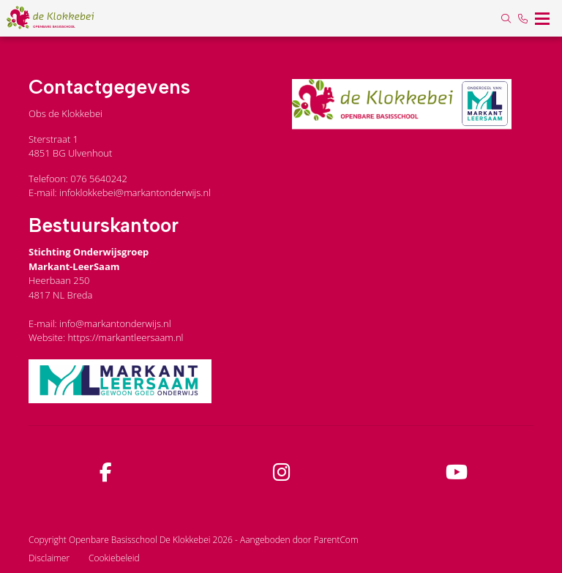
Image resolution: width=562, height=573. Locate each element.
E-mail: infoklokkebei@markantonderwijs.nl (120, 192)
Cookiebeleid (114, 558)
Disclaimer (49, 558)
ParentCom (336, 539)
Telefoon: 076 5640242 (78, 178)
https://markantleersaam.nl (125, 337)
